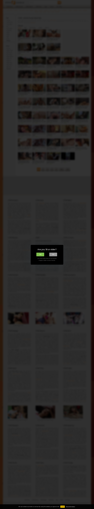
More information (70, 506)
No (53, 254)
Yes (40, 254)
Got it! (62, 506)
